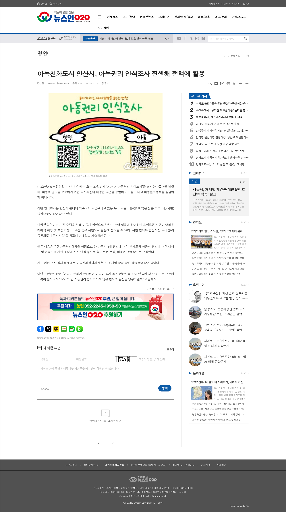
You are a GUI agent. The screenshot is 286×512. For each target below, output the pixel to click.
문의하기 (222, 465)
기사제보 (213, 3)
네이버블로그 (203, 38)
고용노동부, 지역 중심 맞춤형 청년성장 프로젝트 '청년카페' (219, 409)
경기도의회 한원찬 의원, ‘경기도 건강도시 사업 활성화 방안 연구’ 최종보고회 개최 (219, 268)
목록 (216, 83)
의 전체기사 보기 (159, 288)
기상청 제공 (68, 39)
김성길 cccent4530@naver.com (53, 83)
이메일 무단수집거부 (183, 465)
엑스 (48, 329)
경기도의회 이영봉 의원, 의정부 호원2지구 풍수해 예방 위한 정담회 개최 (219, 263)
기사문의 (224, 3)
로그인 (246, 3)
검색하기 (245, 38)
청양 (246, 55)
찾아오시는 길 (91, 465)
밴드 (79, 329)
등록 (165, 388)
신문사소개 (71, 465)
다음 (113, 443)
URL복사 (210, 83)
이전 (98, 443)
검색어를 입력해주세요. (222, 38)
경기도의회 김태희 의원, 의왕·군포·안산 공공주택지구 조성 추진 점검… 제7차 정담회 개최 (219, 253)
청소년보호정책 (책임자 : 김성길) (148, 465)
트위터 (191, 38)
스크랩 (234, 83)
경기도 (197, 222)
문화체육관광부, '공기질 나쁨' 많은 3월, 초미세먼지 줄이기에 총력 (219, 404)
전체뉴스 (235, 55)
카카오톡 (56, 329)
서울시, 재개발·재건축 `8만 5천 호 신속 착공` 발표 (126, 38)
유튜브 (179, 38)
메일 (222, 83)
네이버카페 (72, 329)
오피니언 (198, 284)
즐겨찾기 (57, 3)
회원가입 (235, 3)
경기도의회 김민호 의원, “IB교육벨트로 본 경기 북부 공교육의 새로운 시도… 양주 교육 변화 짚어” (219, 258)
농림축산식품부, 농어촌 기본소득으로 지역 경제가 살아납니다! (219, 414)
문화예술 (198, 373)
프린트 (228, 83)
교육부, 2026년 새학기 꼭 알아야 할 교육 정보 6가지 (218, 419)
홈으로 (44, 3)
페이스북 (185, 38)
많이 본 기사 (199, 96)
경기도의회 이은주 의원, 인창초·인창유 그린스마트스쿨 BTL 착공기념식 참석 (219, 274)
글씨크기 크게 (241, 83)
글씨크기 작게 (247, 83)
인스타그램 (197, 38)
